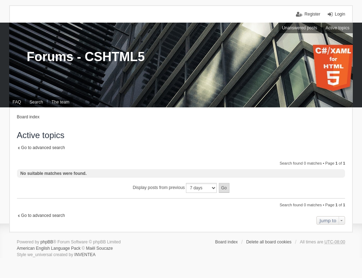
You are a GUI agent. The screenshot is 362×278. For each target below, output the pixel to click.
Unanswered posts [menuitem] (299, 27)
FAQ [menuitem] (17, 102)
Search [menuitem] (36, 102)
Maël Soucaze (99, 248)
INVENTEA (84, 254)
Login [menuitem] (340, 14)
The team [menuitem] (61, 102)
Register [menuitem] (312, 14)
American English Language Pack (49, 248)
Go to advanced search (43, 147)
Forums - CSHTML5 (86, 56)
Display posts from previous (175, 188)
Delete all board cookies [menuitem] (268, 241)
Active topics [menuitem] (337, 27)
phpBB (46, 241)
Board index (28, 116)
